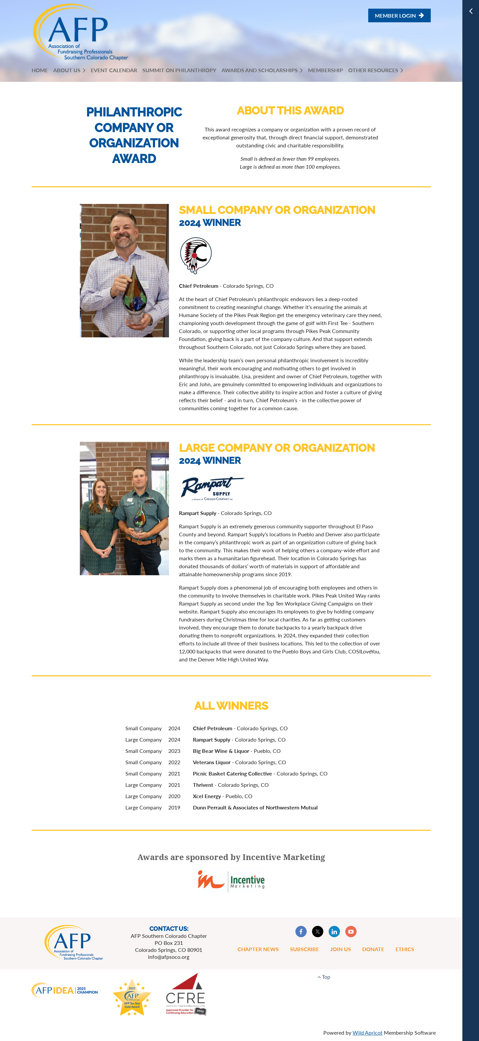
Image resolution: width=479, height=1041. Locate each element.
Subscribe (304, 949)
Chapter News (258, 949)
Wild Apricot (368, 1032)
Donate (373, 949)
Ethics (405, 949)
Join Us (340, 949)
